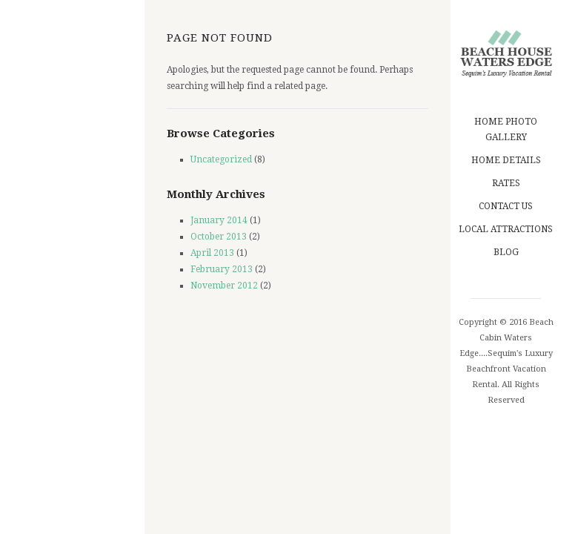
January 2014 (219, 220)
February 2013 (221, 269)
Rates (506, 183)
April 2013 (212, 253)
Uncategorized (221, 159)
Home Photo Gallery (506, 129)
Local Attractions (506, 229)
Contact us (506, 206)
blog (506, 252)
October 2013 (218, 236)
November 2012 (224, 285)
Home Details (506, 160)
